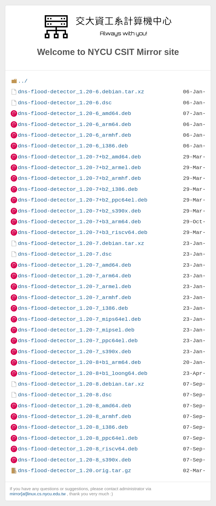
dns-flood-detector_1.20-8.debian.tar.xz (81, 384)
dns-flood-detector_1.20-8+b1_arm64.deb (79, 362)
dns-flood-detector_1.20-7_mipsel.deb (76, 330)
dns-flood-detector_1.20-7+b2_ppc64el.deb (82, 200)
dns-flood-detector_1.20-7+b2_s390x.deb (79, 211)
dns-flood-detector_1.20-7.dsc (65, 254)
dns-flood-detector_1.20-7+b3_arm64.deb (79, 222)
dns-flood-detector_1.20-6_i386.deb (73, 146)
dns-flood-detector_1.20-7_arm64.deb (74, 276)
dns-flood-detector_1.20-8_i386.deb (73, 427)
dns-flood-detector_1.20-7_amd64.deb (74, 265)
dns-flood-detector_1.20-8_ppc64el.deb (78, 438)
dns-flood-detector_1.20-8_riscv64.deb (78, 449)
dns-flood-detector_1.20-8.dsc (65, 395)
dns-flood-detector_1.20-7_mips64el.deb (79, 319)
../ (23, 81)
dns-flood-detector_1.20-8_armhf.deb (74, 416)
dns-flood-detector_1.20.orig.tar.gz (74, 470)
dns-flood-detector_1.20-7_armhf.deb (74, 297)
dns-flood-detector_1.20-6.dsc (65, 103)
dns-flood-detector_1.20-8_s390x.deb (74, 460)
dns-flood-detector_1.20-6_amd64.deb (74, 113)
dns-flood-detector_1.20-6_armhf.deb (74, 135)
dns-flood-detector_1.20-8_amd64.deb (74, 406)
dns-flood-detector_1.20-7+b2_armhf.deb (79, 178)
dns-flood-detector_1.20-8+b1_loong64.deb (82, 373)
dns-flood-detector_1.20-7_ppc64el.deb (78, 340)
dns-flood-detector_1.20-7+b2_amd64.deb (79, 157)
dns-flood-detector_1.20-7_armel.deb (74, 286)
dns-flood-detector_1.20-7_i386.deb (73, 308)
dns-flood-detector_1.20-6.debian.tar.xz (81, 92)
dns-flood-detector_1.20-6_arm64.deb (74, 124)
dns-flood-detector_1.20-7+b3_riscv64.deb (82, 232)
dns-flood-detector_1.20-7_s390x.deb (74, 351)
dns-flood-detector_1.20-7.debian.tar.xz (81, 243)
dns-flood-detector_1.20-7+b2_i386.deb (78, 189)
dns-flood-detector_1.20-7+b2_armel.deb (79, 167)
